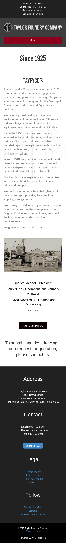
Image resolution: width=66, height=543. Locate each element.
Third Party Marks (33, 478)
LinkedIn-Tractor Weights (33, 514)
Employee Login (32, 531)
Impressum (33, 482)
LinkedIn (33, 510)
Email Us (33, 445)
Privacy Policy (33, 471)
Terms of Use (33, 475)
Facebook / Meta (33, 507)
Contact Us (38, 3)
